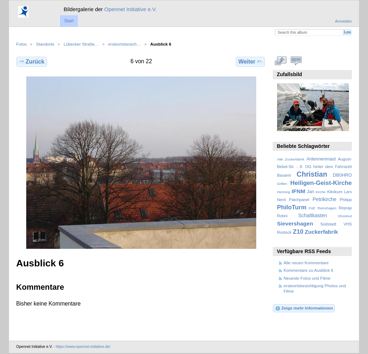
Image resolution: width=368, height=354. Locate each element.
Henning (283, 192)
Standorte (45, 44)
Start (68, 20)
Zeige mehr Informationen (304, 308)
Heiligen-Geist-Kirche (321, 183)
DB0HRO (342, 175)
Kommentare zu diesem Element (296, 61)
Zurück (31, 61)
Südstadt (328, 224)
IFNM (298, 191)
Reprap (345, 208)
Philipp (346, 199)
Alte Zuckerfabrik (290, 159)
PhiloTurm (292, 207)
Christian (311, 174)
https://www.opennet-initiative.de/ (83, 347)
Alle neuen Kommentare (306, 262)
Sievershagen (295, 223)
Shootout (345, 216)
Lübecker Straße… (81, 44)
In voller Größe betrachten (281, 61)
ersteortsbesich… (124, 44)
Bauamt (284, 175)
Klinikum (334, 192)
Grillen (282, 184)
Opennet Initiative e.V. (130, 9)
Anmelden (343, 21)
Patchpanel (299, 199)
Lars (348, 192)
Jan (310, 191)
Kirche (321, 192)
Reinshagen (327, 208)
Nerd (281, 199)
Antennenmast (321, 159)
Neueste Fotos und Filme (307, 278)
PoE (312, 208)
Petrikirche (324, 199)
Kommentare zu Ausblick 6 (308, 270)
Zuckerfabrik (321, 232)
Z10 (298, 231)
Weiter (250, 61)
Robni (282, 216)
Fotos (21, 44)
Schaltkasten (312, 215)
